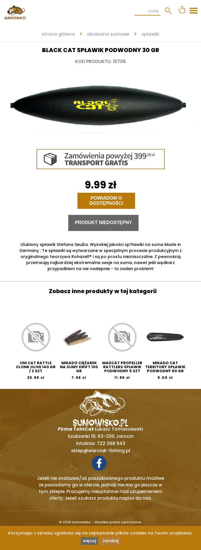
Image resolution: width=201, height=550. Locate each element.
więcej (89, 541)
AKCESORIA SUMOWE (108, 34)
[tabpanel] (100, 102)
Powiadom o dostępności (106, 201)
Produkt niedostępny (103, 222)
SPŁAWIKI (150, 34)
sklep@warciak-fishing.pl (100, 450)
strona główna (58, 34)
